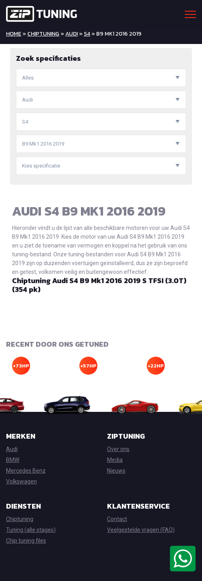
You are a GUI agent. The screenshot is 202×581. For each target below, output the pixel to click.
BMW (12, 460)
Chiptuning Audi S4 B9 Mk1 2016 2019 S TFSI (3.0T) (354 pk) (99, 285)
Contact (117, 519)
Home (13, 34)
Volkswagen (21, 481)
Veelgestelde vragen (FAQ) (141, 530)
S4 (87, 34)
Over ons (118, 449)
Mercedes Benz (26, 470)
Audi (71, 34)
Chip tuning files (26, 540)
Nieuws (116, 470)
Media (115, 460)
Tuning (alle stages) (31, 530)
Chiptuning (43, 34)
